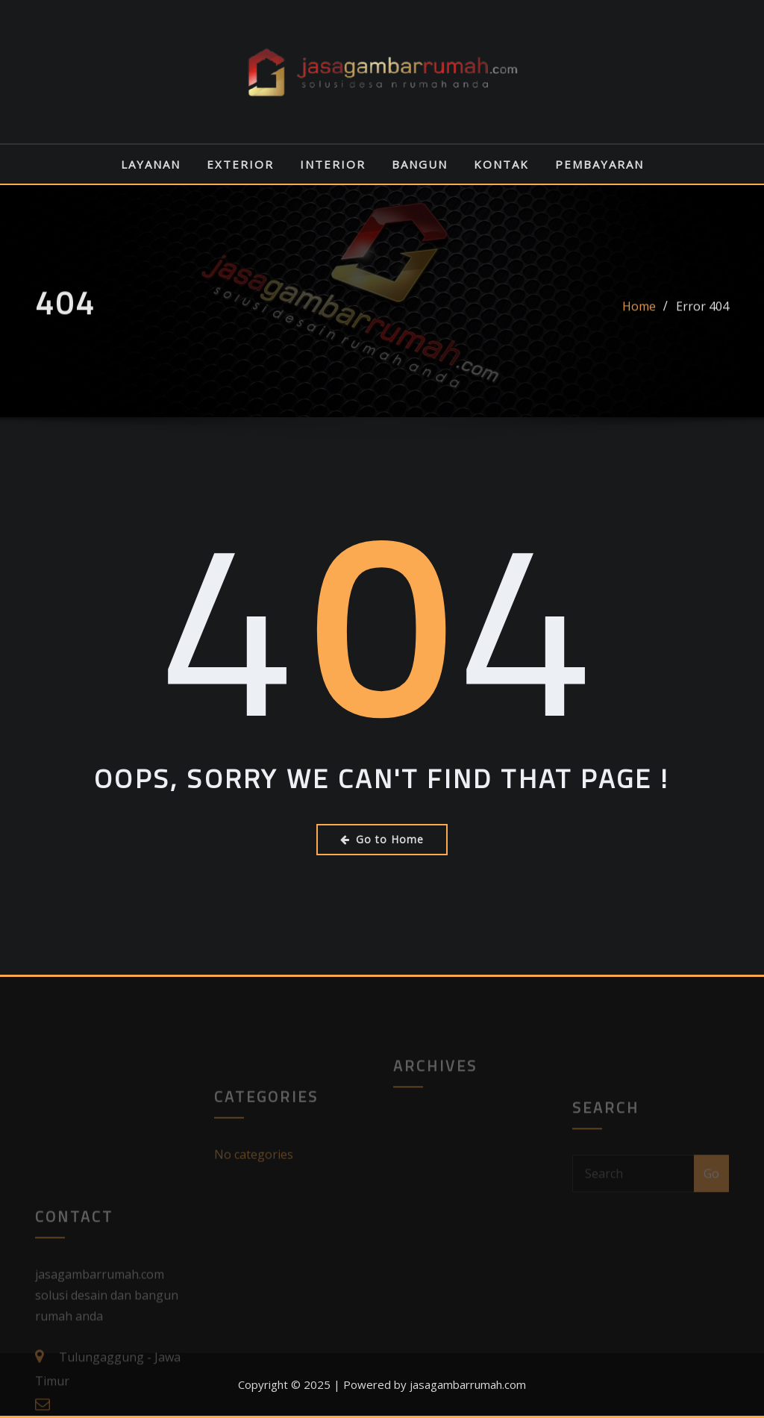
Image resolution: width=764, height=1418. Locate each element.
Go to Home (382, 839)
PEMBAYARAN (599, 164)
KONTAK (501, 164)
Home (639, 318)
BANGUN (420, 164)
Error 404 (702, 318)
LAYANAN (151, 164)
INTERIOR (333, 164)
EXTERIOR (240, 164)
